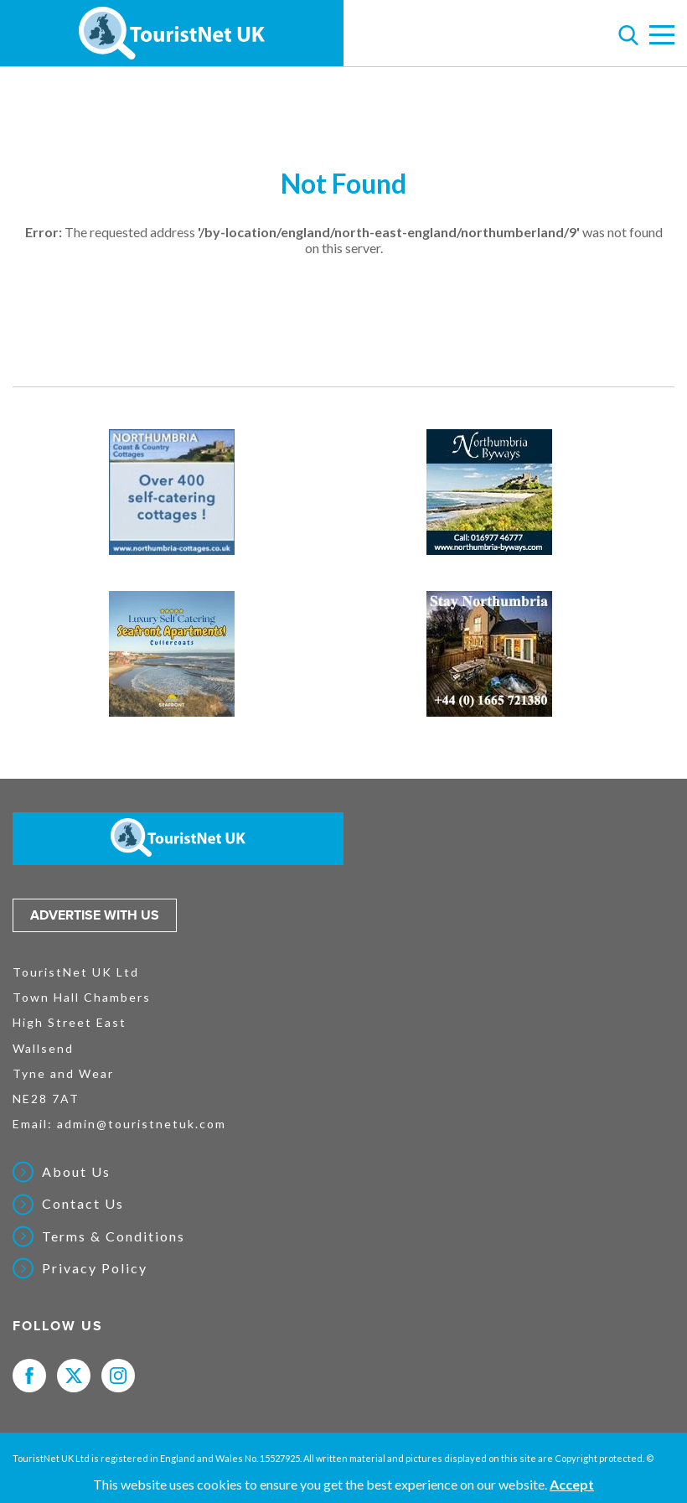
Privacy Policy (94, 1268)
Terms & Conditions (113, 1236)
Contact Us (83, 1203)
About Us (76, 1171)
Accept (572, 1484)
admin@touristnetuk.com (141, 1124)
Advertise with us (94, 915)
